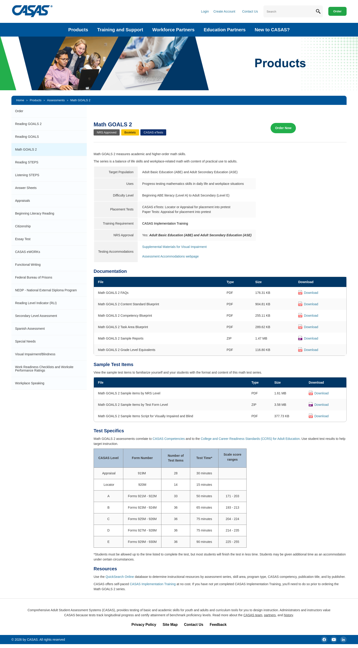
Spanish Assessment (30, 328)
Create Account (224, 11)
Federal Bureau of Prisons (33, 277)
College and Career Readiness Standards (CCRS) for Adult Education (250, 439)
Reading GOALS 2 (28, 124)
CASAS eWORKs (27, 252)
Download (311, 293)
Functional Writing (28, 264)
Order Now (283, 128)
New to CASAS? (272, 29)
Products (78, 29)
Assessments (56, 100)
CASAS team (252, 615)
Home (20, 100)
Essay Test (22, 239)
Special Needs (25, 341)
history (288, 615)
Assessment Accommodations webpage (170, 256)
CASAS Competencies (169, 439)
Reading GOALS (27, 136)
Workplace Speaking (29, 383)
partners (270, 615)
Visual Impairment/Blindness (35, 354)
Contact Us (250, 11)
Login (205, 11)
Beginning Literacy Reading (34, 213)
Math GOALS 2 (80, 100)
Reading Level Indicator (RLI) (36, 303)
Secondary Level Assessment (36, 316)
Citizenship (23, 226)
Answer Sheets (26, 188)
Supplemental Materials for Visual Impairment (174, 247)
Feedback (218, 625)
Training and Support (120, 29)
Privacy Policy (144, 625)
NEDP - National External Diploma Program (46, 290)
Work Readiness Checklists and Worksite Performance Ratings (44, 368)
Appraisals (22, 200)
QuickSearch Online (119, 577)
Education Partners (224, 29)
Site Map (170, 625)
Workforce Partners (173, 29)
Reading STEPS (26, 162)
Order (337, 11)
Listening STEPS (27, 175)
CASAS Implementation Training (153, 584)
